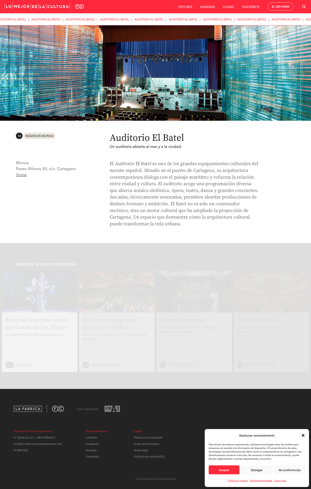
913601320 (20, 450)
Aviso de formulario (146, 444)
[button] (303, 435)
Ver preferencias (289, 470)
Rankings (207, 7)
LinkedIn (91, 437)
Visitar (21, 174)
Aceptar (224, 470)
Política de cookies (238, 480)
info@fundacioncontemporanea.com (37, 444)
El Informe (280, 6)
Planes (228, 7)
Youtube (91, 450)
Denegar (257, 470)
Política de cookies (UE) (149, 456)
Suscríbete (251, 7)
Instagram (92, 444)
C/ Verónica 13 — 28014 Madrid (34, 437)
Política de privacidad (261, 480)
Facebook (92, 456)
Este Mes (185, 7)
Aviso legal (280, 480)
